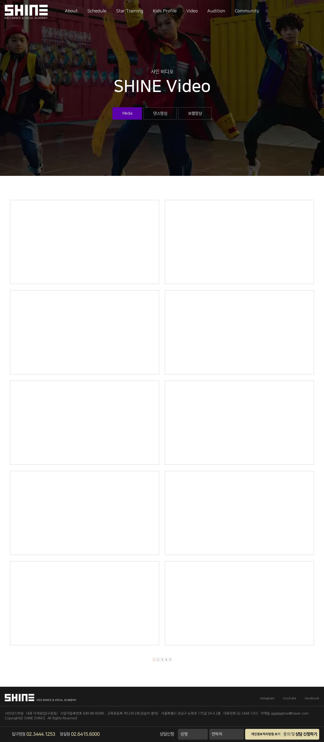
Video (192, 11)
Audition (216, 11)
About (71, 11)
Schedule (96, 11)
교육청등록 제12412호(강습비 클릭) (132, 713)
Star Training (129, 11)
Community (247, 11)
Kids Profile (165, 11)
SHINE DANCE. (35, 718)
